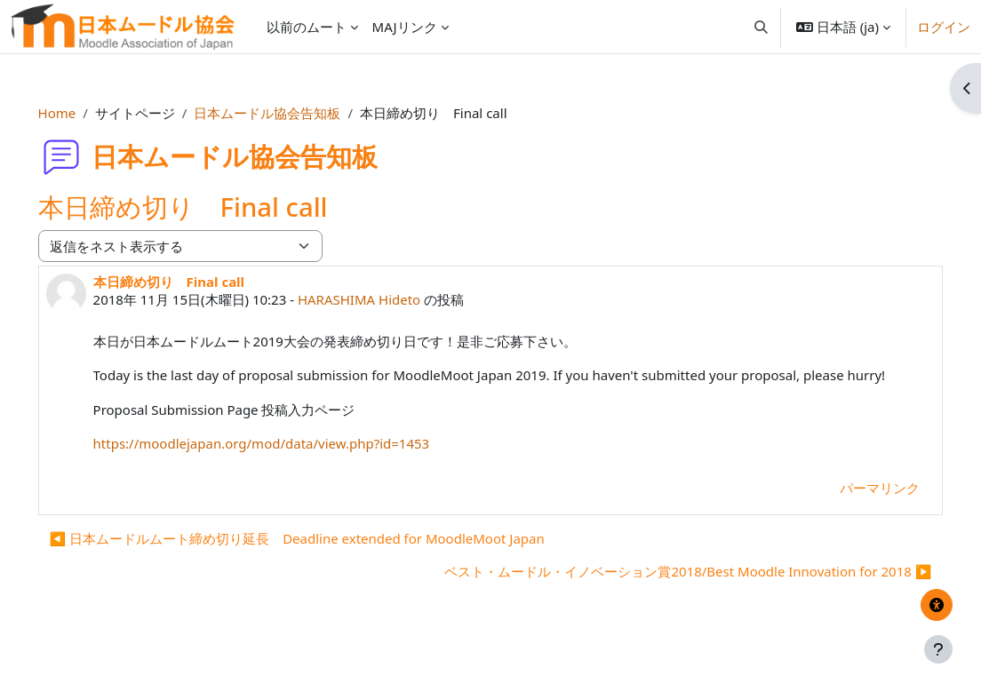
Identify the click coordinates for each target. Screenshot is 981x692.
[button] (761, 26)
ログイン (943, 27)
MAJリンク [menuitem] (404, 27)
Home (82, 113)
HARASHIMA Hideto (384, 299)
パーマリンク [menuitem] (855, 507)
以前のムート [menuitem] (307, 27)
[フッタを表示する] (938, 649)
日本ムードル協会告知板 (292, 113)
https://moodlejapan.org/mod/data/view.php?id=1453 (286, 464)
